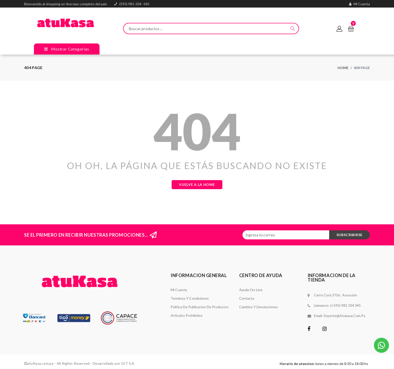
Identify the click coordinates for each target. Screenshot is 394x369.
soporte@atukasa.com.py (344, 315)
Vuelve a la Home (197, 184)
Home (343, 68)
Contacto (246, 298)
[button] (381, 344)
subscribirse (349, 235)
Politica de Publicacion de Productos (200, 307)
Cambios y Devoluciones (258, 307)
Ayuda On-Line (251, 290)
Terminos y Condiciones (190, 298)
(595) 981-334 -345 (134, 4)
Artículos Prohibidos (187, 315)
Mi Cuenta (179, 290)
